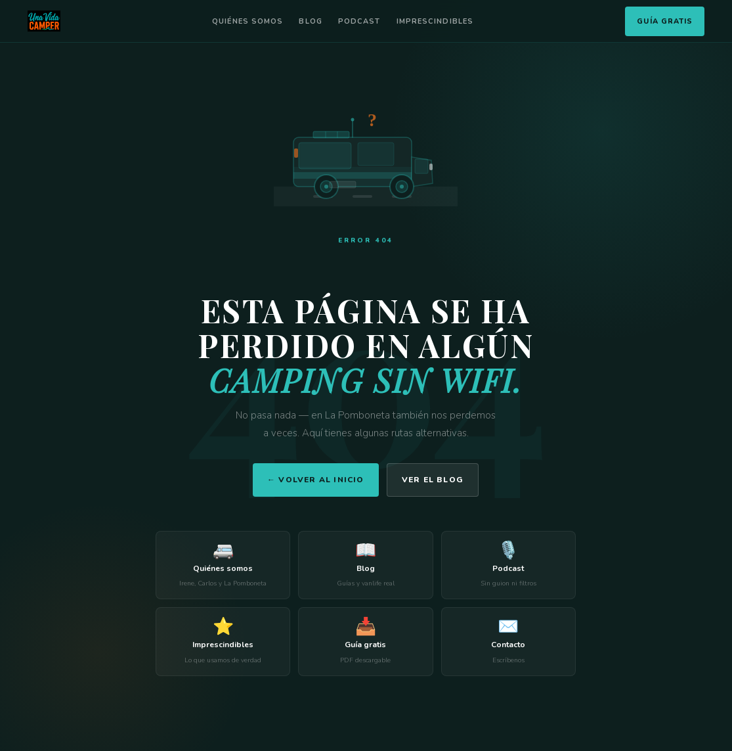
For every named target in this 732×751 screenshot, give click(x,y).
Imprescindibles (435, 21)
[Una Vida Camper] (44, 21)
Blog (310, 21)
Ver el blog (432, 479)
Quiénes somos (247, 21)
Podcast (359, 21)
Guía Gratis (665, 21)
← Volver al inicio (315, 479)
